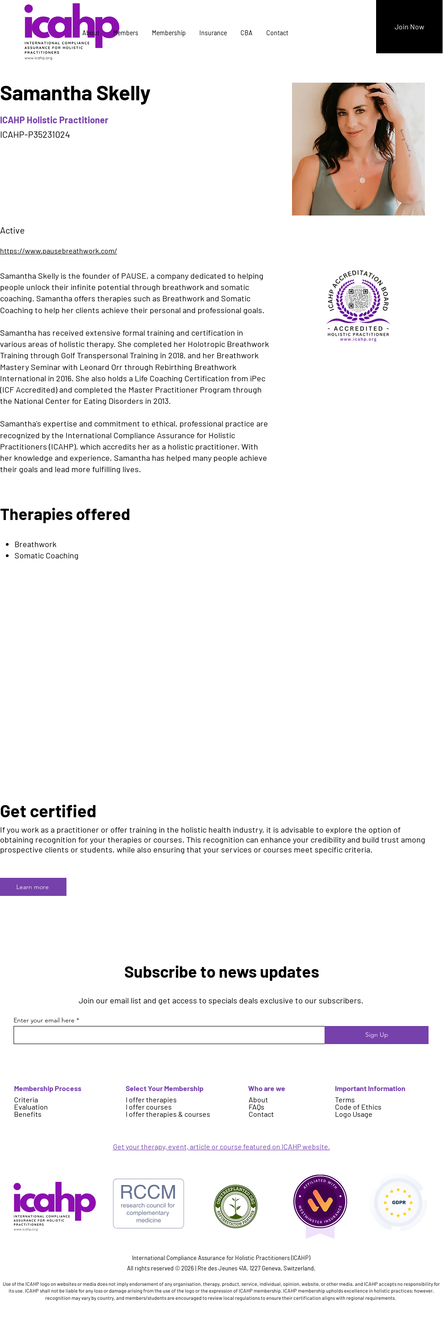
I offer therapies (151, 1099)
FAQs (256, 1106)
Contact (261, 1114)
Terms (345, 1099)
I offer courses (149, 1106)
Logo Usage (353, 1114)
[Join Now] (409, 26)
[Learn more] (33, 887)
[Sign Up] (377, 1035)
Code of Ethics (358, 1106)
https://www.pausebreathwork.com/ (58, 250)
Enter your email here (44, 1020)
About (258, 1099)
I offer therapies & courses (168, 1114)
